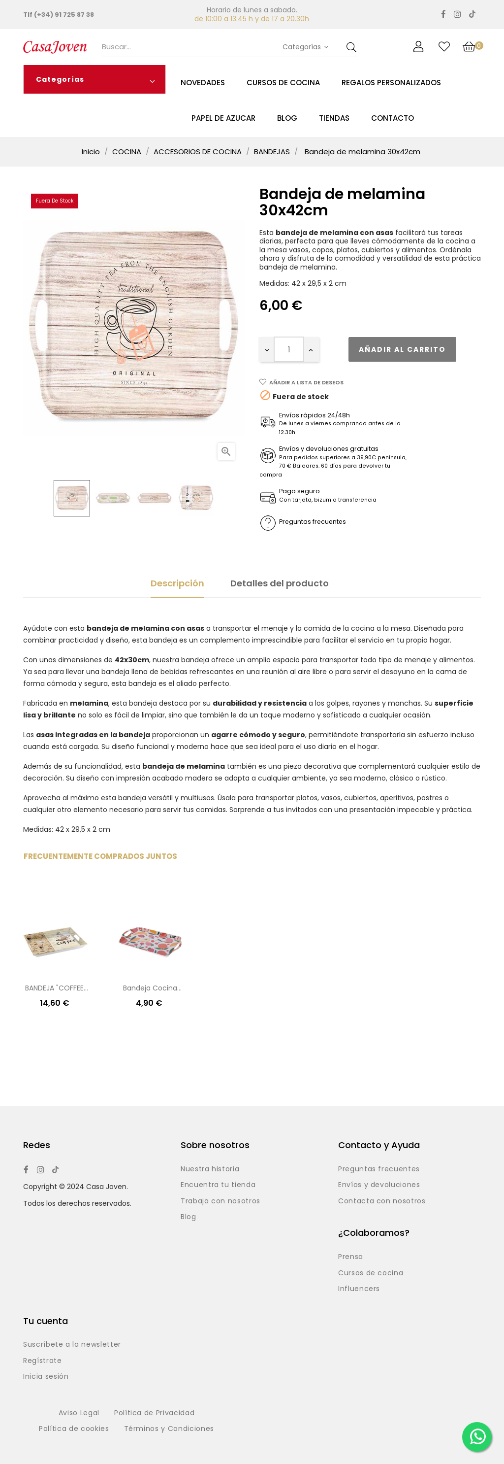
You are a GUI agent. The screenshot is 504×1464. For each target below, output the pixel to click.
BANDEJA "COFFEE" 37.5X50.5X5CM (55, 989)
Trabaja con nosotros (220, 1201)
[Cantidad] (289, 349)
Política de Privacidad (154, 1413)
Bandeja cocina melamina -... (150, 989)
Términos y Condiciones (169, 1429)
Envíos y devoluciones (379, 1185)
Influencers (359, 1289)
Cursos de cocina (370, 1273)
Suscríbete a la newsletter (72, 1344)
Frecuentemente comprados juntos (100, 856)
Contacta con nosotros (382, 1201)
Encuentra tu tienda (218, 1185)
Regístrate (42, 1361)
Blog (188, 1217)
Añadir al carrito (402, 349)
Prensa (350, 1257)
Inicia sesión (45, 1376)
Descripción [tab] (177, 583)
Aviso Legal (79, 1413)
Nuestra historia (210, 1169)
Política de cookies (74, 1429)
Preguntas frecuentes (379, 1169)
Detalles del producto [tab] (279, 583)
